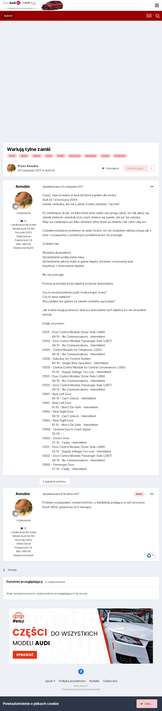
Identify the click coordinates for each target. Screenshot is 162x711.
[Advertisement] (81, 50)
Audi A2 (50, 170)
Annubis (32, 166)
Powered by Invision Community (81, 689)
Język (50, 681)
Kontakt (94, 681)
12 (23, 220)
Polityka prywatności (72, 681)
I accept (147, 703)
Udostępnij (110, 168)
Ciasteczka (110, 681)
